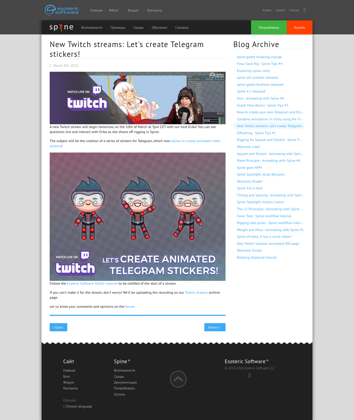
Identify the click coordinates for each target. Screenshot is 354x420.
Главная (96, 10)
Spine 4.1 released (251, 91)
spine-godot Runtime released (260, 84)
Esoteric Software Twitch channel (92, 283)
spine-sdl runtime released (257, 77)
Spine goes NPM (249, 167)
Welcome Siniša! (249, 250)
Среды (138, 27)
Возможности (91, 27)
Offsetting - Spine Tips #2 (256, 133)
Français (294, 10)
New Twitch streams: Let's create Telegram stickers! (127, 49)
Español (280, 10)
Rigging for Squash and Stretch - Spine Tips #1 (272, 139)
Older (58, 327)
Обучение (159, 27)
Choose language (77, 406)
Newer (215, 327)
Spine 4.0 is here (249, 188)
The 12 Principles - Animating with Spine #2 (270, 209)
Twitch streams (196, 292)
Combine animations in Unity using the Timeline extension (282, 119)
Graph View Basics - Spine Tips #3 (262, 105)
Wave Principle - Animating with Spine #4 (268, 160)
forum (130, 306)
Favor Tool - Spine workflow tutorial (264, 216)
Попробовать (269, 27)
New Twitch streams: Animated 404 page (268, 243)
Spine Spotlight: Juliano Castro (260, 202)
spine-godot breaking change (259, 57)
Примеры (118, 27)
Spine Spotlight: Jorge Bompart (261, 174)
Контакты (154, 10)
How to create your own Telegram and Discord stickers (278, 112)
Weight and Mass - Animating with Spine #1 (270, 229)
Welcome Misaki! (250, 181)
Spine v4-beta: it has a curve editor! (264, 236)
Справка (181, 27)
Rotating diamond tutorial (257, 257)
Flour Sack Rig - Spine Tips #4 (259, 63)
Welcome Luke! (248, 146)
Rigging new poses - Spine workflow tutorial (270, 222)
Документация (125, 382)
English (267, 10)
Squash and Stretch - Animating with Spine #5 (272, 153)
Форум (133, 10)
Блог (66, 376)
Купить (299, 27)
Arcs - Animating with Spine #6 (260, 98)
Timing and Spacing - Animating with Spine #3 (272, 195)
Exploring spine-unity (253, 70)
